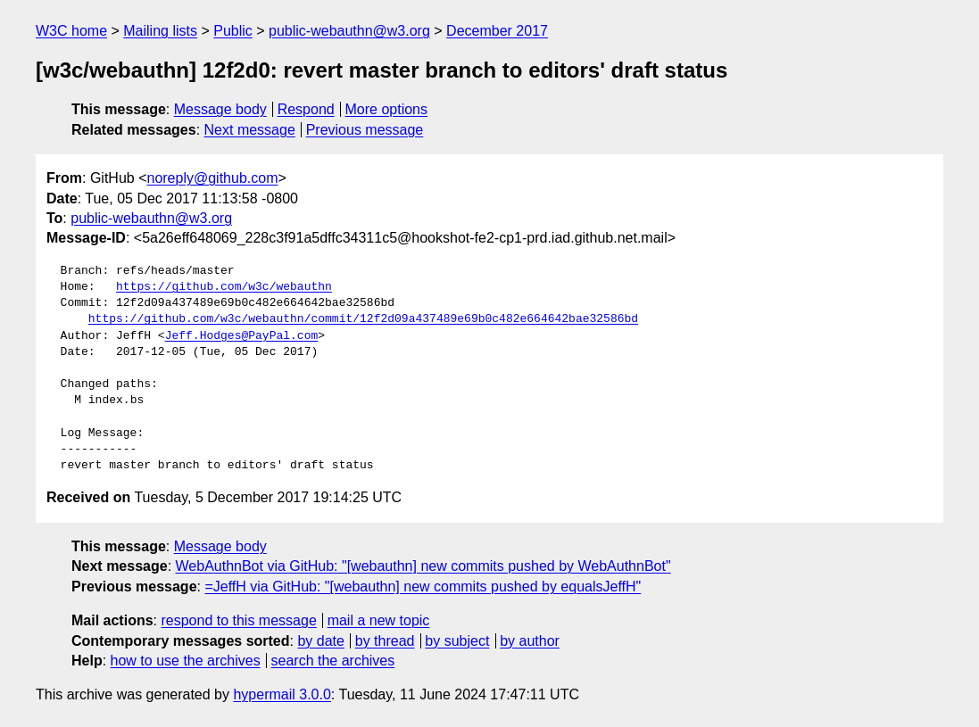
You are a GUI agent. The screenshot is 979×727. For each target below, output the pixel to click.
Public (233, 30)
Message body (220, 109)
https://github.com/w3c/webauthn (224, 287)
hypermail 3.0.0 (281, 694)
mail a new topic (379, 620)
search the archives (333, 660)
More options (386, 109)
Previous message (365, 129)
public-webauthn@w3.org (349, 30)
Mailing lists (160, 30)
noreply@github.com (212, 178)
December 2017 (497, 30)
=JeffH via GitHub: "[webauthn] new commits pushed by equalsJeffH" (422, 586)
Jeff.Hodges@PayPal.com (242, 336)
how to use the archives (186, 660)
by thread (385, 641)
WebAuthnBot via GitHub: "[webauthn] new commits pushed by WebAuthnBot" (423, 566)
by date (320, 641)
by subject (457, 641)
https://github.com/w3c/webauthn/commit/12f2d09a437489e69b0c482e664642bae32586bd (363, 319)
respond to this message (238, 620)
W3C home (71, 30)
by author (530, 641)
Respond (306, 109)
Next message (249, 129)
